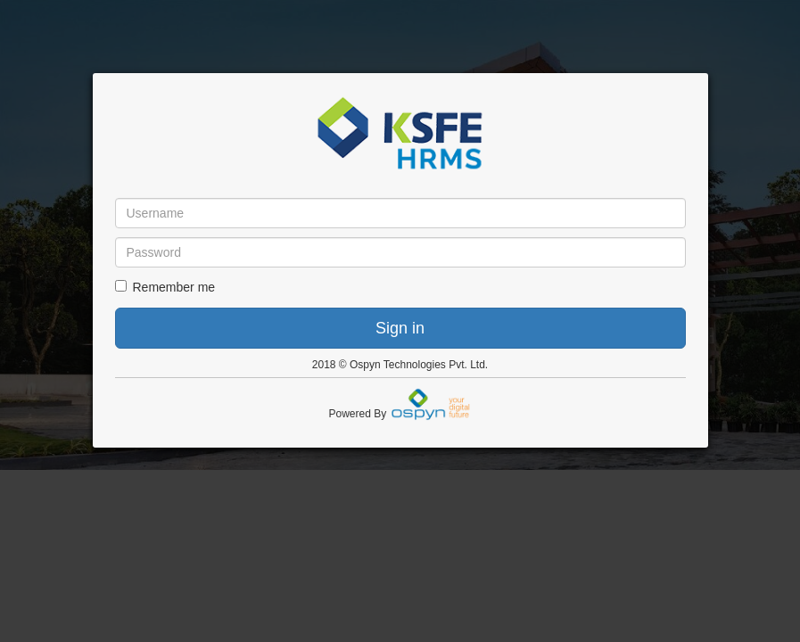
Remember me (165, 287)
